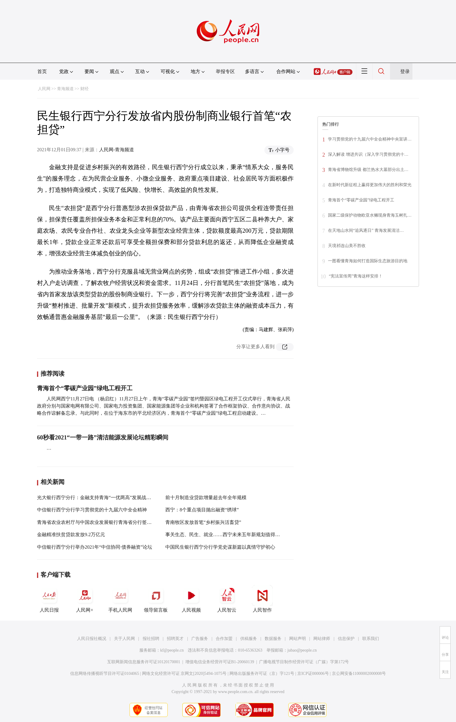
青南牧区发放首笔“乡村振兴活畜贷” (203, 522)
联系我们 (370, 638)
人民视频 (191, 599)
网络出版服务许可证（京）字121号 (261, 673)
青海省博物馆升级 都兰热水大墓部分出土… (368, 169)
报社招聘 (151, 638)
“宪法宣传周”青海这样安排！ (356, 276)
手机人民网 (120, 599)
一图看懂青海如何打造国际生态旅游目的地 (367, 261)
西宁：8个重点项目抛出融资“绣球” (202, 509)
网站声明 (297, 638)
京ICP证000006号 (313, 673)
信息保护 (346, 638)
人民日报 (49, 599)
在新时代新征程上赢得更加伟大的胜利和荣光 (370, 185)
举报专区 (225, 71)
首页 (42, 71)
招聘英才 (175, 638)
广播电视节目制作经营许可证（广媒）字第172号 (304, 662)
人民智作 (262, 599)
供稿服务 (248, 638)
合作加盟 (224, 638)
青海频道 (65, 89)
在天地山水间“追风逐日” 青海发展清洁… (366, 230)
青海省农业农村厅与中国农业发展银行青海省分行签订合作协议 (104, 522)
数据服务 (273, 638)
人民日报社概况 (91, 638)
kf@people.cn (172, 650)
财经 (84, 89)
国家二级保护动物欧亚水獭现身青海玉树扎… (370, 215)
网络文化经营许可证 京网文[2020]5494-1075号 (184, 673)
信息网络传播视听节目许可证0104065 (104, 673)
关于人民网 (124, 638)
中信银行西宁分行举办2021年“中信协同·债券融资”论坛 (94, 547)
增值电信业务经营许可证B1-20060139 (219, 662)
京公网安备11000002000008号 (359, 673)
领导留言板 (156, 599)
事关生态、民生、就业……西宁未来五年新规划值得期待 (225, 534)
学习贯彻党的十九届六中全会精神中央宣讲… (370, 139)
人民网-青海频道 (116, 149)
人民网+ (84, 599)
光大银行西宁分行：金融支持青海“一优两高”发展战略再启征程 (103, 497)
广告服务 (199, 638)
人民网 (44, 89)
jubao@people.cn (302, 650)
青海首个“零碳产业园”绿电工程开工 (85, 388)
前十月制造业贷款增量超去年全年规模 (206, 497)
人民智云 (226, 599)
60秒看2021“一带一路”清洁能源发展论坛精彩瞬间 (102, 437)
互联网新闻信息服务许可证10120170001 (143, 662)
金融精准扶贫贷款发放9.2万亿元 (71, 534)
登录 (405, 71)
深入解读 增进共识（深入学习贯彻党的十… (368, 154)
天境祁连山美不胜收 (347, 245)
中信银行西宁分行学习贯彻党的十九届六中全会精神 (92, 509)
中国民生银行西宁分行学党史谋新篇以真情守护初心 (220, 547)
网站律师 (321, 638)
